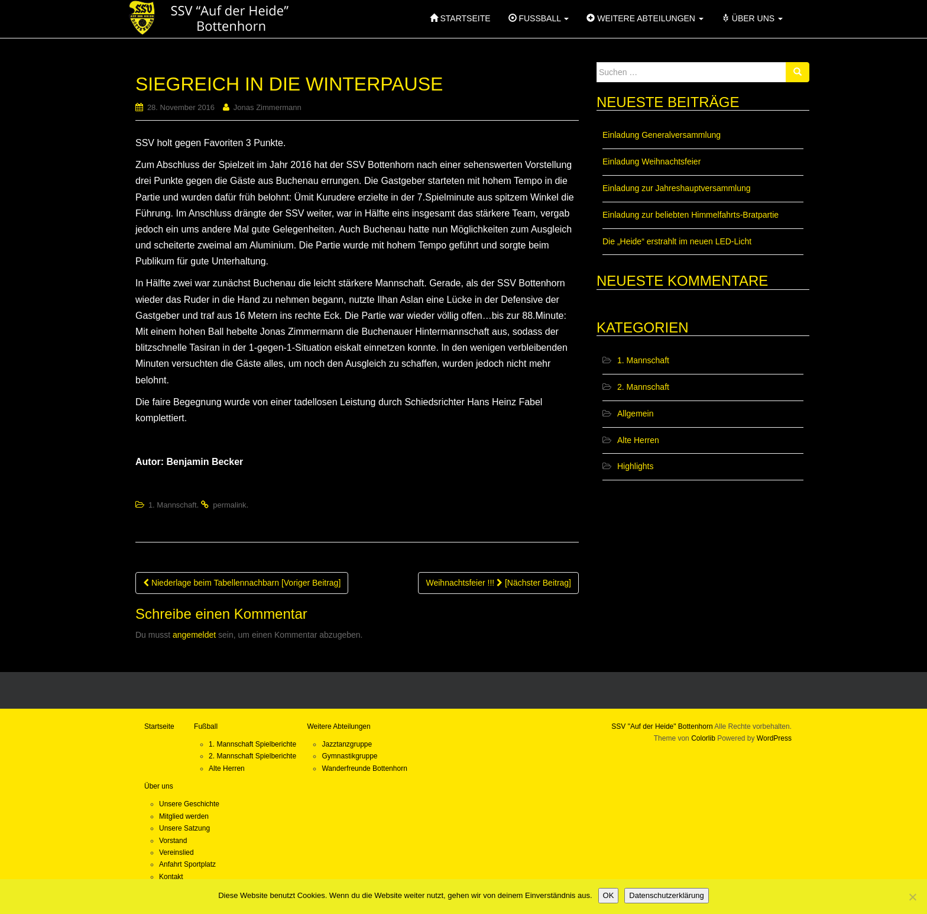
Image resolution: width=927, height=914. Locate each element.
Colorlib (703, 738)
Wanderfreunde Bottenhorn (364, 768)
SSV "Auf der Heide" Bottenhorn (661, 726)
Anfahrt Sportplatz (187, 864)
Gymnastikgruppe (349, 756)
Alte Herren (638, 440)
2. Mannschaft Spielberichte (252, 756)
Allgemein (635, 413)
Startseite (159, 726)
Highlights (635, 466)
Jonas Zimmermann (268, 107)
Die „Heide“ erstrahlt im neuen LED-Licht (676, 241)
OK (608, 895)
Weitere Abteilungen (338, 726)
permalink (229, 504)
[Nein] (912, 897)
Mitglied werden (184, 816)
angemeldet (194, 635)
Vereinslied (176, 852)
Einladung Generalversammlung (661, 135)
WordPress (774, 738)
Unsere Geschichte (189, 804)
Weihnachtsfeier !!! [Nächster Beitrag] (498, 582)
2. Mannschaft (643, 387)
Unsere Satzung (184, 828)
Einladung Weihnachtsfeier (651, 161)
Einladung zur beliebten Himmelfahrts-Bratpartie (690, 214)
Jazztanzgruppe (347, 744)
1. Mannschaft (172, 504)
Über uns (158, 786)
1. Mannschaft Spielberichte (252, 744)
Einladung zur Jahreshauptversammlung (676, 188)
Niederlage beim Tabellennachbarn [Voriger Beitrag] (242, 582)
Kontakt (171, 877)
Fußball (206, 726)
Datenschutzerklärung (666, 895)
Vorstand (173, 841)
